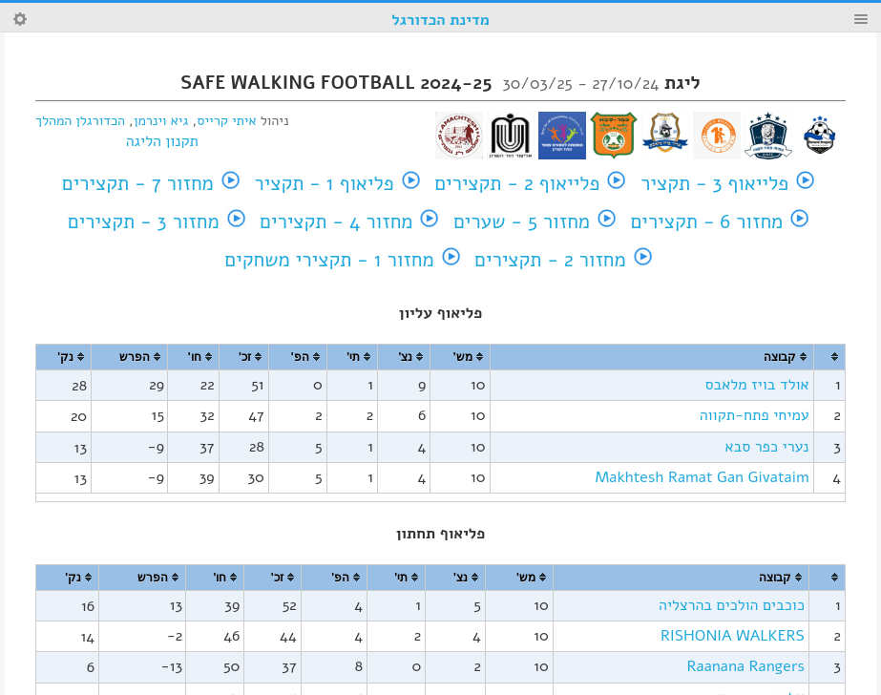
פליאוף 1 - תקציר (323, 183)
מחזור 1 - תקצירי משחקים (328, 259)
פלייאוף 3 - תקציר (714, 183)
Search (20, 19)
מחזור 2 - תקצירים (550, 259)
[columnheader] (830, 357)
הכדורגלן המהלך (80, 120)
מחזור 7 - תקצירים (138, 183)
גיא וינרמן (161, 120)
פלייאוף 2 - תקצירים (516, 183)
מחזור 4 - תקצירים (336, 221)
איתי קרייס (226, 120)
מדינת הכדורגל (440, 20)
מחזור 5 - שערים (521, 221)
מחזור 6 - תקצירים (707, 221)
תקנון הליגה (162, 141)
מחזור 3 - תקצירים (144, 221)
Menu (861, 19)
